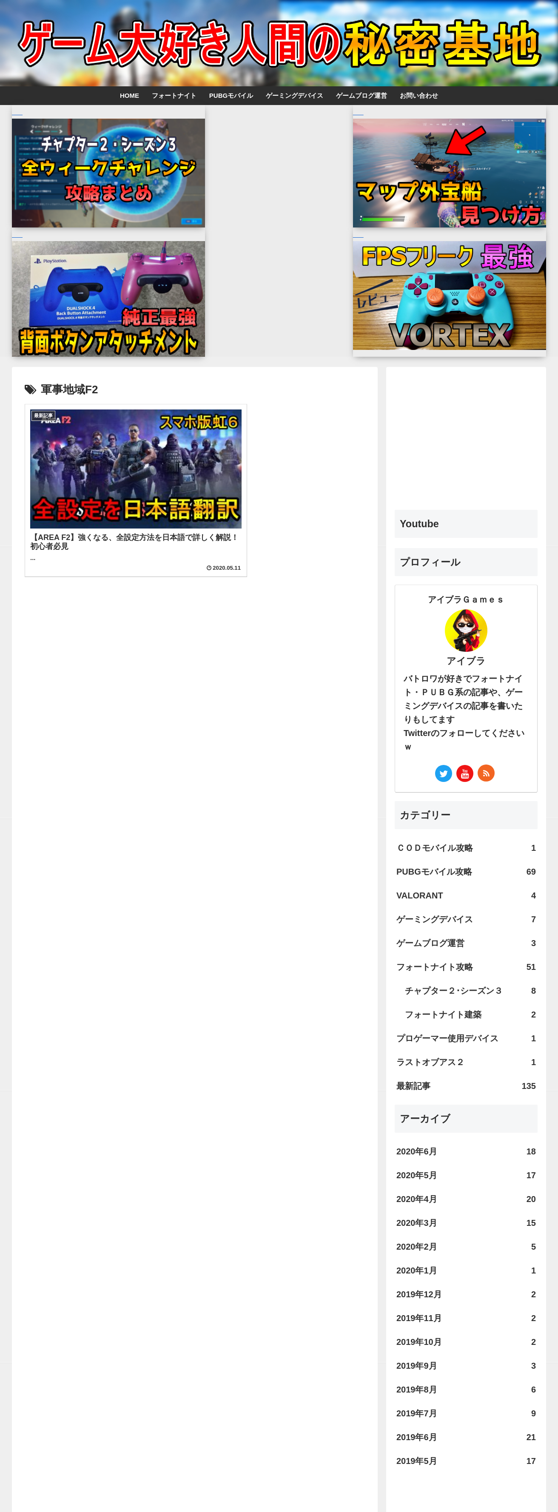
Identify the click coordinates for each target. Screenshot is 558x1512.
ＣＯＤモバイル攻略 (466, 689)
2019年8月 (466, 1231)
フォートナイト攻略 (466, 808)
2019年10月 (466, 1183)
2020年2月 (466, 1088)
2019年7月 (466, 1254)
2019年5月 (466, 1302)
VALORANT (466, 737)
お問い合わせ (292, 1488)
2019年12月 (466, 1135)
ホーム (257, 1488)
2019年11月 (466, 1159)
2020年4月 (466, 1040)
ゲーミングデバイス (466, 760)
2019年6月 (466, 1278)
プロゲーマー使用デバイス (466, 879)
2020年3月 (466, 1064)
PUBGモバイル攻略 (466, 713)
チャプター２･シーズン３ (470, 832)
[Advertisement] (195, 454)
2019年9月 (466, 1207)
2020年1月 (466, 1112)
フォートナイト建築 (470, 856)
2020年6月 (466, 992)
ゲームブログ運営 (466, 784)
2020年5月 (466, 1016)
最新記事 (466, 927)
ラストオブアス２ (466, 903)
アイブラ (466, 502)
